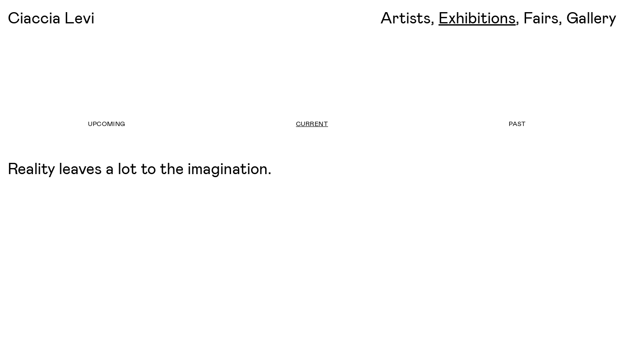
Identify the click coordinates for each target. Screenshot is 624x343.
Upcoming (106, 123)
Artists (405, 17)
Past (517, 123)
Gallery (591, 17)
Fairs (541, 17)
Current (312, 123)
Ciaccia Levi (51, 17)
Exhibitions (477, 17)
